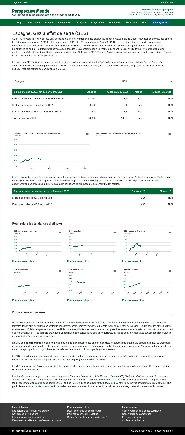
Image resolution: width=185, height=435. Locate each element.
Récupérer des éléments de (36, 420)
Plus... (144, 22)
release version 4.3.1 (105, 379)
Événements (65, 22)
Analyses (81, 22)
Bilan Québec (160, 22)
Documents (115, 22)
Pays (20, 22)
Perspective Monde (30, 11)
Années (49, 22)
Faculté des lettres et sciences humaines (152, 12)
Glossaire (131, 22)
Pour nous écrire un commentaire (84, 411)
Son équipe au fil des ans (25, 414)
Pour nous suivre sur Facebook (83, 414)
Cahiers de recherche (133, 420)
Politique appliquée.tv (133, 417)
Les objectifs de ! (30, 411)
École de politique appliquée (157, 9)
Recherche (167, 2)
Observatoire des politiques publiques (141, 411)
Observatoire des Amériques (136, 414)
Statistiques (33, 22)
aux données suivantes (41, 386)
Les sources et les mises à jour (28, 417)
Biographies (97, 22)
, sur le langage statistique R (87, 417)
